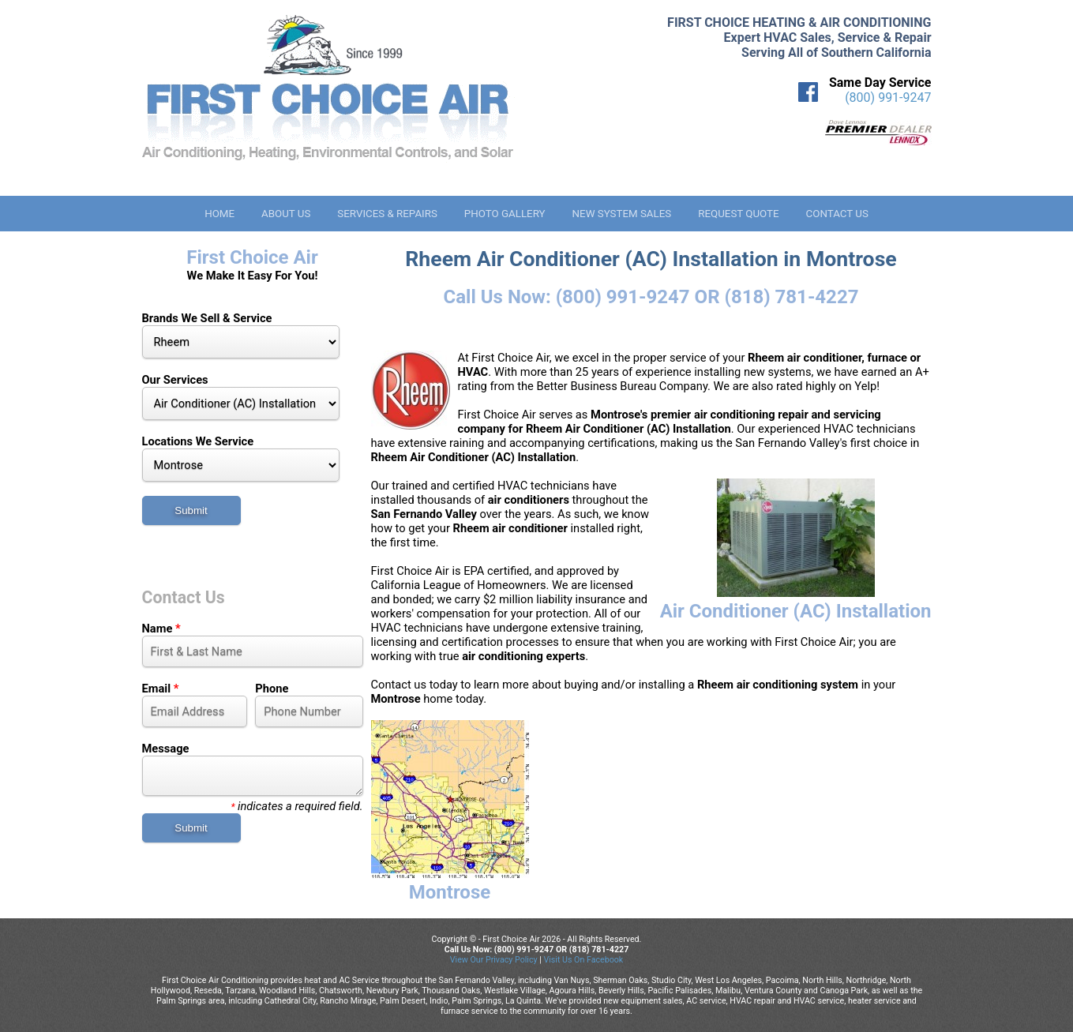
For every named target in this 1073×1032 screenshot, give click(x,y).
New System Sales (622, 214)
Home (219, 214)
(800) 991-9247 (888, 97)
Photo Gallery (505, 214)
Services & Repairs (387, 214)
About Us (285, 214)
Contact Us (837, 214)
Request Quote (738, 214)
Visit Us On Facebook (583, 960)
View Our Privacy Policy (494, 960)
